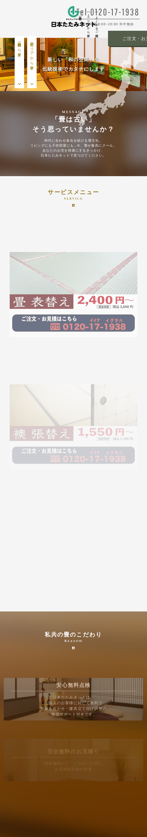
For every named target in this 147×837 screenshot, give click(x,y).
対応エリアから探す (32, 53)
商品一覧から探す (19, 47)
